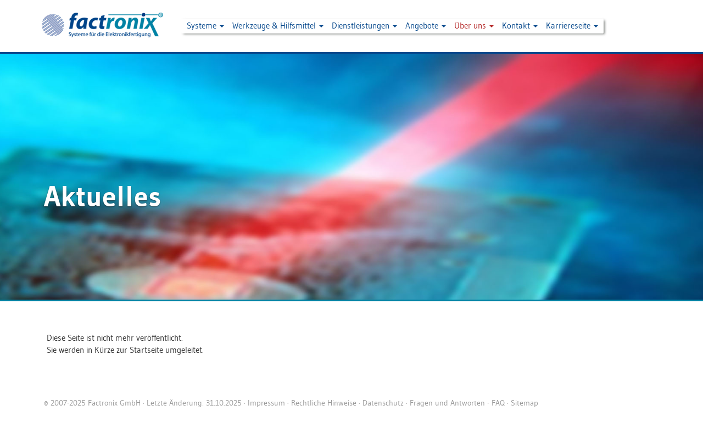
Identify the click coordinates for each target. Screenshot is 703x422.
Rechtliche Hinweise (323, 403)
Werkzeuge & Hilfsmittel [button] (277, 25)
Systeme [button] (205, 25)
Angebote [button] (425, 25)
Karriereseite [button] (572, 25)
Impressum (266, 403)
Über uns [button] (474, 25)
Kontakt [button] (520, 25)
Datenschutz (383, 403)
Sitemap (524, 403)
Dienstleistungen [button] (364, 25)
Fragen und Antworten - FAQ (457, 403)
